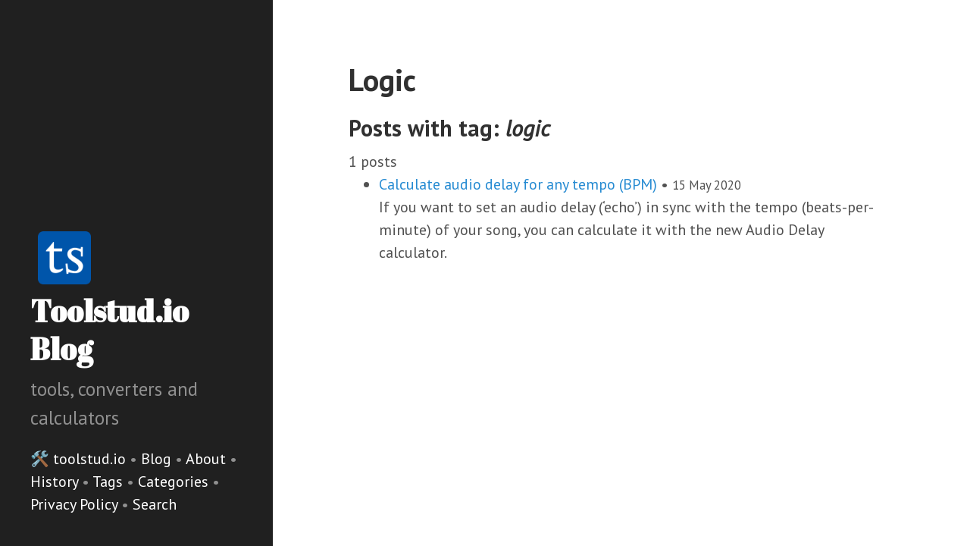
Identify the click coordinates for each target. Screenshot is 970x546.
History (56, 481)
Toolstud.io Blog (109, 329)
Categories (175, 481)
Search (155, 504)
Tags (109, 481)
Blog (156, 459)
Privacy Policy (75, 504)
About (208, 459)
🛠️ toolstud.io (78, 459)
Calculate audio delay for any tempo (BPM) (518, 184)
